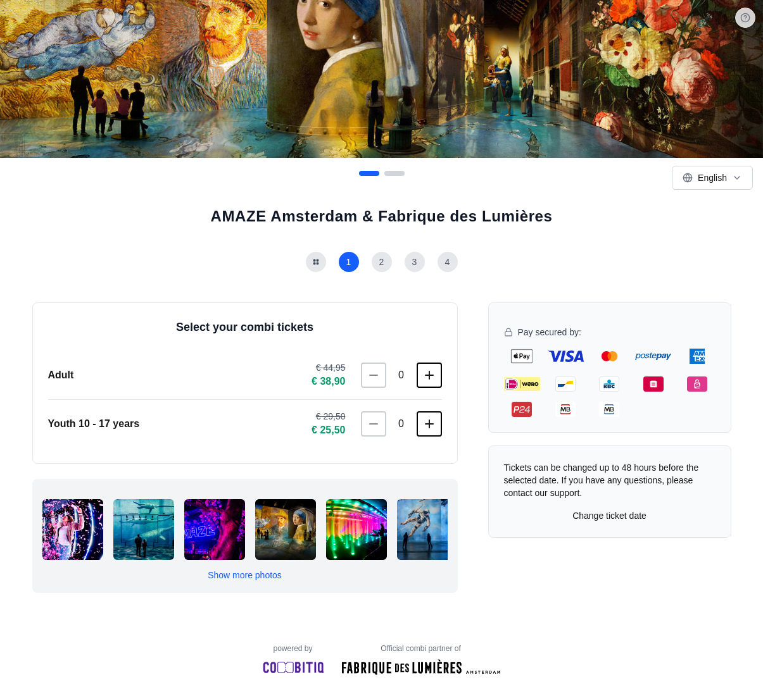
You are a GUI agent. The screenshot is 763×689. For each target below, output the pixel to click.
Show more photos (245, 575)
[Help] (745, 18)
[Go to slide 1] (369, 173)
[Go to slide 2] (394, 173)
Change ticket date (609, 516)
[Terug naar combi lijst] (316, 262)
